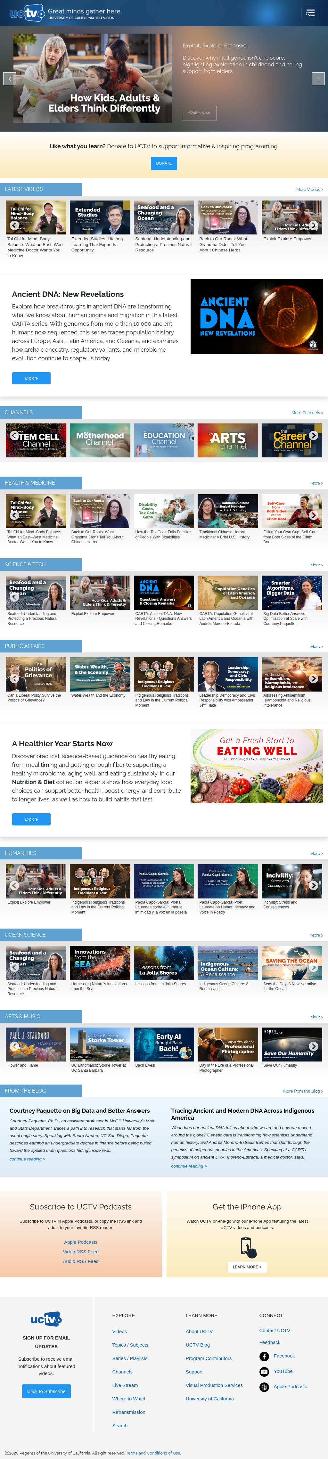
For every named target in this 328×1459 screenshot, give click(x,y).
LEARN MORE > (247, 1267)
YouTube (283, 1371)
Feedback (270, 1342)
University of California (210, 1398)
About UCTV (199, 1331)
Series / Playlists (130, 1358)
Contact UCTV (275, 1330)
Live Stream (125, 1385)
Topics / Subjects (130, 1345)
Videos (119, 1331)
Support (194, 1371)
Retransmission (128, 1412)
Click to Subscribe (46, 1391)
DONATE (164, 163)
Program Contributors (209, 1358)
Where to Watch (129, 1398)
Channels (122, 1371)
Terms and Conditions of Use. (153, 1453)
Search (120, 1425)
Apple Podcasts (80, 1242)
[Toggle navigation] (309, 13)
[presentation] (14, 230)
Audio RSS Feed (81, 1261)
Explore (31, 378)
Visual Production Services (214, 1385)
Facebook (284, 1355)
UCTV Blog (198, 1345)
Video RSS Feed (81, 1251)
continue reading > (27, 1159)
